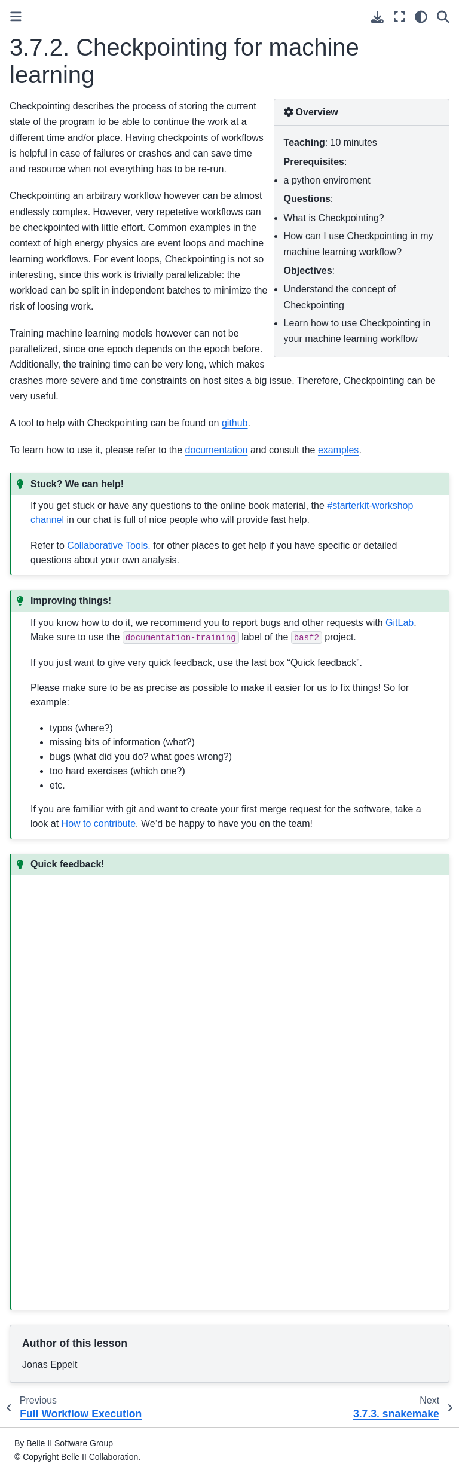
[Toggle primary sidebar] (16, 16)
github (235, 423)
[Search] (443, 16)
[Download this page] (377, 17)
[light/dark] (421, 16)
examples (338, 450)
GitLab (399, 623)
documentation (216, 450)
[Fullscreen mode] (399, 16)
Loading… (221, 1088)
